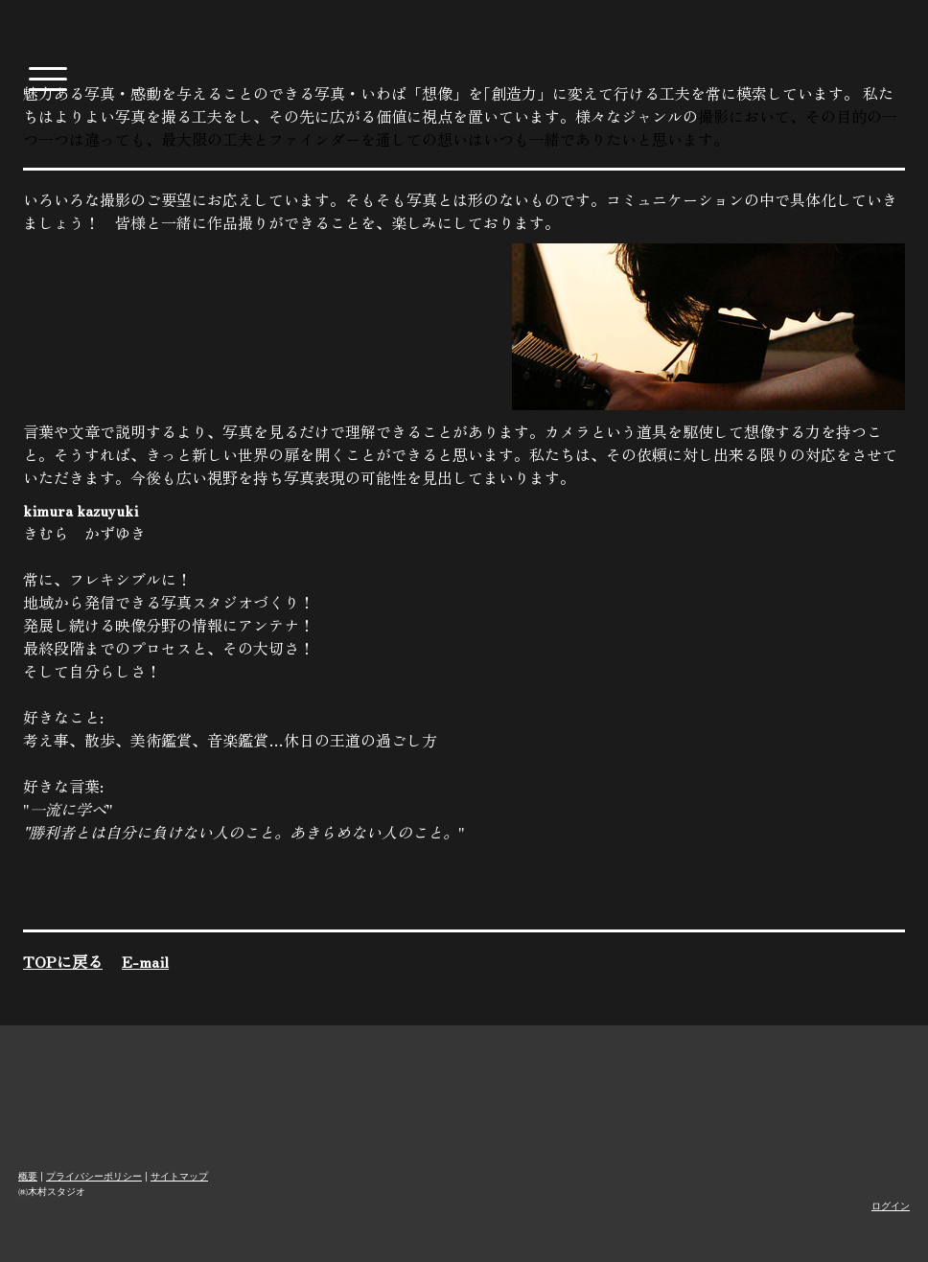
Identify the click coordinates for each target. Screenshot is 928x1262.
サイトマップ (179, 1176)
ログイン (890, 1206)
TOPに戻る (63, 961)
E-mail (145, 961)
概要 (27, 1176)
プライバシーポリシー (94, 1176)
